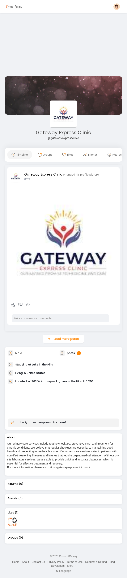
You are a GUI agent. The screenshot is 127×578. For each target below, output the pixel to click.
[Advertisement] (63, 45)
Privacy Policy (56, 561)
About (25, 561)
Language (63, 571)
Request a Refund (96, 561)
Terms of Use (75, 561)
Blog (112, 561)
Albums (13, 483)
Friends (13, 498)
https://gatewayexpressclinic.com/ (41, 422)
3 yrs (27, 179)
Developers (58, 565)
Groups (13, 537)
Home (15, 561)
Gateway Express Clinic (63, 132)
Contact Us (38, 561)
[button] (116, 6)
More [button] (71, 565)
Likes (11, 512)
